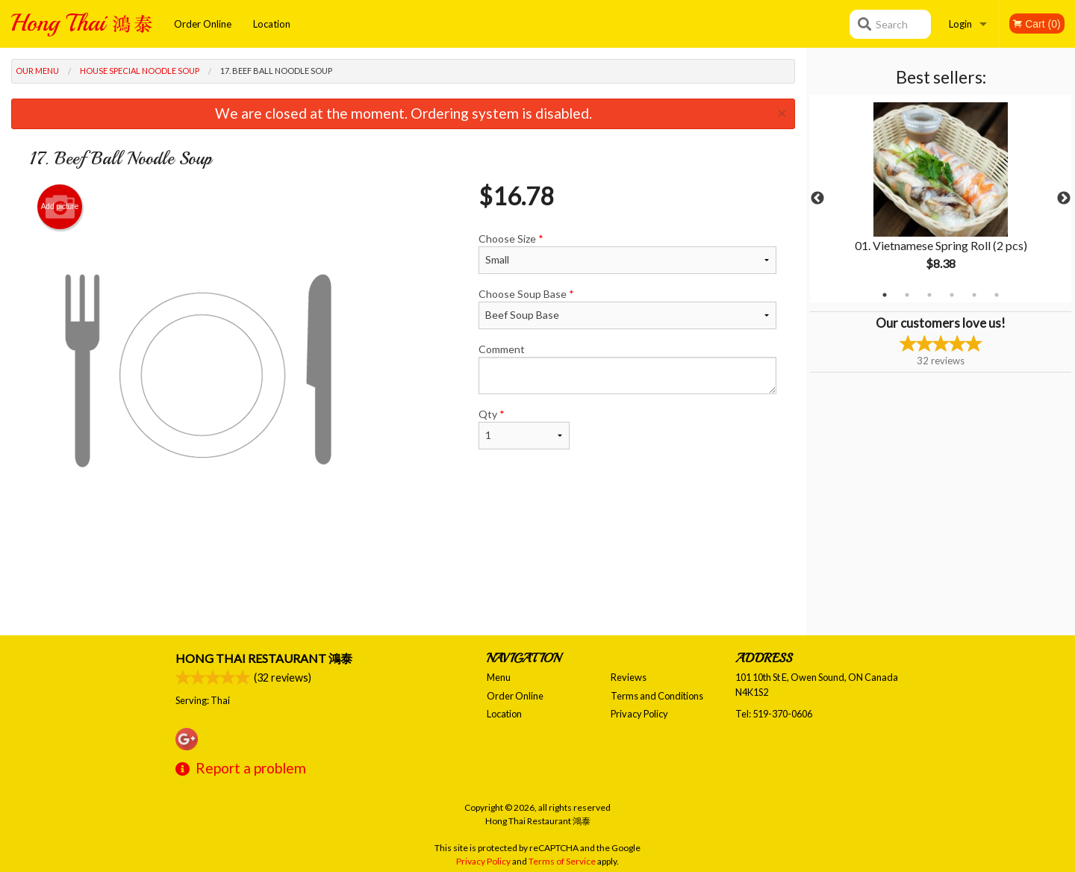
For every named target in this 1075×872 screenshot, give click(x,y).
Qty (524, 428)
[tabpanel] (941, 199)
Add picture (60, 206)
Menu (499, 677)
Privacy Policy (639, 714)
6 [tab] (996, 294)
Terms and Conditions (657, 696)
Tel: (773, 714)
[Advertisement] (403, 586)
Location (271, 24)
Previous (817, 198)
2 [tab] (907, 294)
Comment (627, 368)
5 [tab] (974, 294)
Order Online (202, 24)
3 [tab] (929, 294)
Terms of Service (562, 861)
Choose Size (627, 253)
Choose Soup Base (627, 308)
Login (960, 24)
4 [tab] (951, 294)
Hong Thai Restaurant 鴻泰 (263, 658)
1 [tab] (884, 294)
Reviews (628, 677)
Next (1063, 198)
